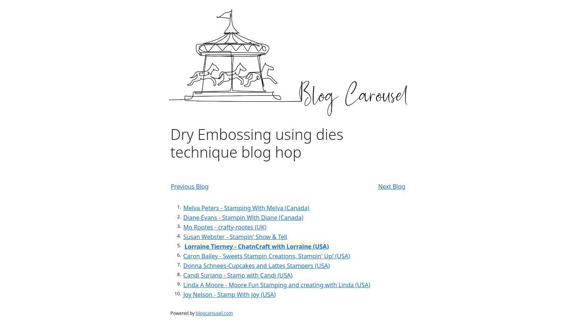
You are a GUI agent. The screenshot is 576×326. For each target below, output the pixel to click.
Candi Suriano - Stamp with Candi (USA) (238, 275)
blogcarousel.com (214, 313)
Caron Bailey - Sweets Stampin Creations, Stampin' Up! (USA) (266, 256)
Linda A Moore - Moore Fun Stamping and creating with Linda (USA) (276, 285)
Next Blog (391, 186)
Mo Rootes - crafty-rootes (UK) (225, 227)
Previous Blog (190, 186)
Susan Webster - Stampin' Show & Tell (235, 237)
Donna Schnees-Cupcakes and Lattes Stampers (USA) (256, 266)
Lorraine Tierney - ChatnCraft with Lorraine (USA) (257, 246)
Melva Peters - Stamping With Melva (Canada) (246, 208)
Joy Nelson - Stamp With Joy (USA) (229, 294)
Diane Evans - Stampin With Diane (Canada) (243, 218)
